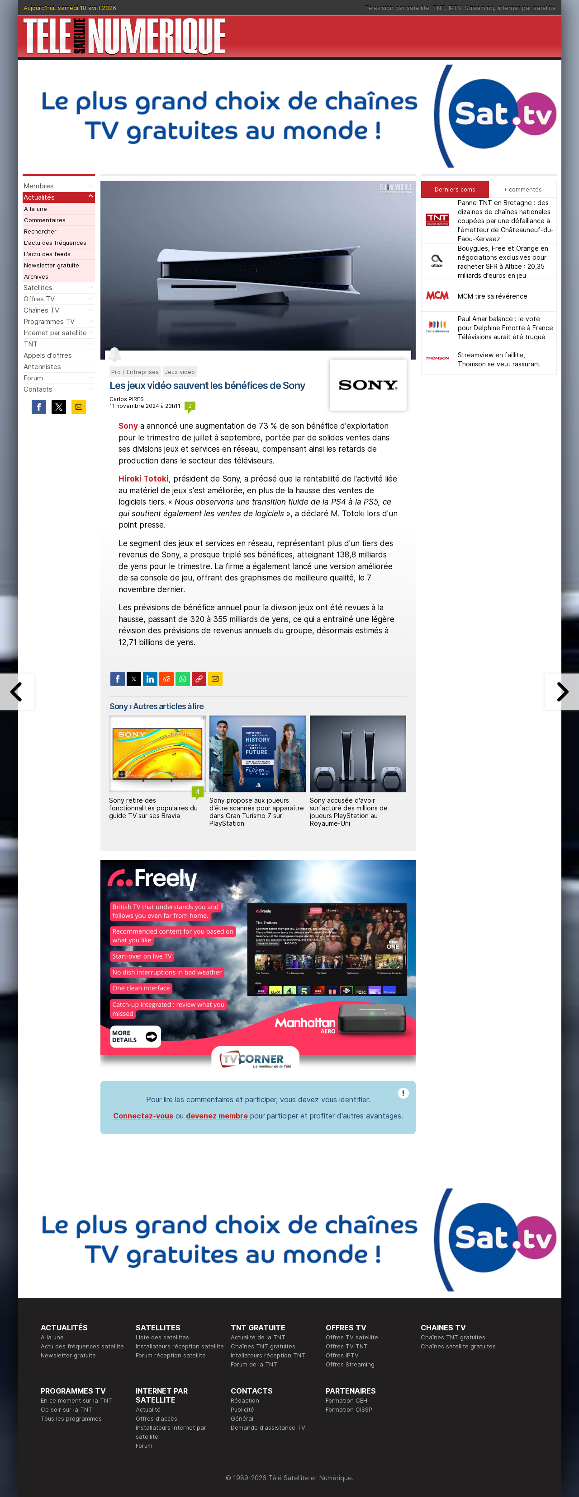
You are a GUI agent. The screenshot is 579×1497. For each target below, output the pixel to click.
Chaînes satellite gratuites (458, 1346)
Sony (128, 425)
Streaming (479, 7)
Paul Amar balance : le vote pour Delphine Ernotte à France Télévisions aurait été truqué (505, 328)
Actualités (39, 197)
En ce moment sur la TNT (76, 1400)
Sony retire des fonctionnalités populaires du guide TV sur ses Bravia (153, 807)
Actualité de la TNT (258, 1337)
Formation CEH (346, 1400)
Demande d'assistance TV (268, 1427)
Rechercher (40, 231)
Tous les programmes (71, 1418)
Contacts (38, 389)
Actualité (148, 1409)
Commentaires (45, 220)
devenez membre (217, 1115)
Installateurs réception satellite (180, 1346)
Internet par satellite (527, 7)
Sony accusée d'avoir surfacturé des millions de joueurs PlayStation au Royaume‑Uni (349, 811)
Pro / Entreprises (135, 371)
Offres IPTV (342, 1355)
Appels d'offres (48, 355)
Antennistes (42, 366)
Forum (33, 378)
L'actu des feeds (47, 253)
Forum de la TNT (254, 1364)
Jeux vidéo (180, 371)
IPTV (455, 7)
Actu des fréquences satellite (82, 1346)
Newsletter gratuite (51, 265)
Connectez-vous (143, 1115)
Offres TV (39, 299)
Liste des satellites (162, 1337)
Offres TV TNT (347, 1346)
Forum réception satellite (171, 1355)
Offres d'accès (156, 1418)
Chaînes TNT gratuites (263, 1346)
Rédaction (245, 1400)
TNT (439, 7)
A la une (35, 208)
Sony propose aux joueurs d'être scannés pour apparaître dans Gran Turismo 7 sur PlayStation (256, 811)
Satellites (38, 287)
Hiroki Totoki (144, 478)
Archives (36, 276)
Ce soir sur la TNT (66, 1409)
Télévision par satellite (397, 7)
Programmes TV (49, 321)
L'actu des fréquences (55, 242)
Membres (39, 186)
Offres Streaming (350, 1364)
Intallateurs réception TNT (268, 1355)
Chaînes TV (41, 310)
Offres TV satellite (352, 1337)
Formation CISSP (349, 1409)
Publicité (242, 1409)
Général (242, 1418)
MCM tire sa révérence (492, 296)
